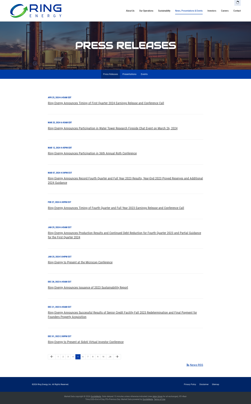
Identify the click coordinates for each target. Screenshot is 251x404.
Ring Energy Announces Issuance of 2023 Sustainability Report (88, 287)
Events (144, 74)
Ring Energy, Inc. (45, 384)
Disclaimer (204, 384)
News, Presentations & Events (189, 10)
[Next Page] (117, 356)
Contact (237, 10)
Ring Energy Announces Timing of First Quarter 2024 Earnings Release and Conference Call (106, 103)
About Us (130, 10)
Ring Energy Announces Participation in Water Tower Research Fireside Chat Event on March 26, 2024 (113, 128)
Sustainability (164, 10)
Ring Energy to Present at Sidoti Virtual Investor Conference (86, 342)
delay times (157, 396)
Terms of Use (159, 399)
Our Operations (146, 10)
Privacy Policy (190, 384)
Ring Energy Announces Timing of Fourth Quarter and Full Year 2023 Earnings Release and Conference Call (116, 208)
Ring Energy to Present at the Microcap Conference (80, 262)
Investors (211, 10)
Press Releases (110, 74)
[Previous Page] (52, 356)
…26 (109, 357)
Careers (225, 10)
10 (103, 357)
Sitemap (215, 384)
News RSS (194, 365)
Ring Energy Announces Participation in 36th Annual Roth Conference (92, 153)
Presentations (129, 74)
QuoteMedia (96, 396)
